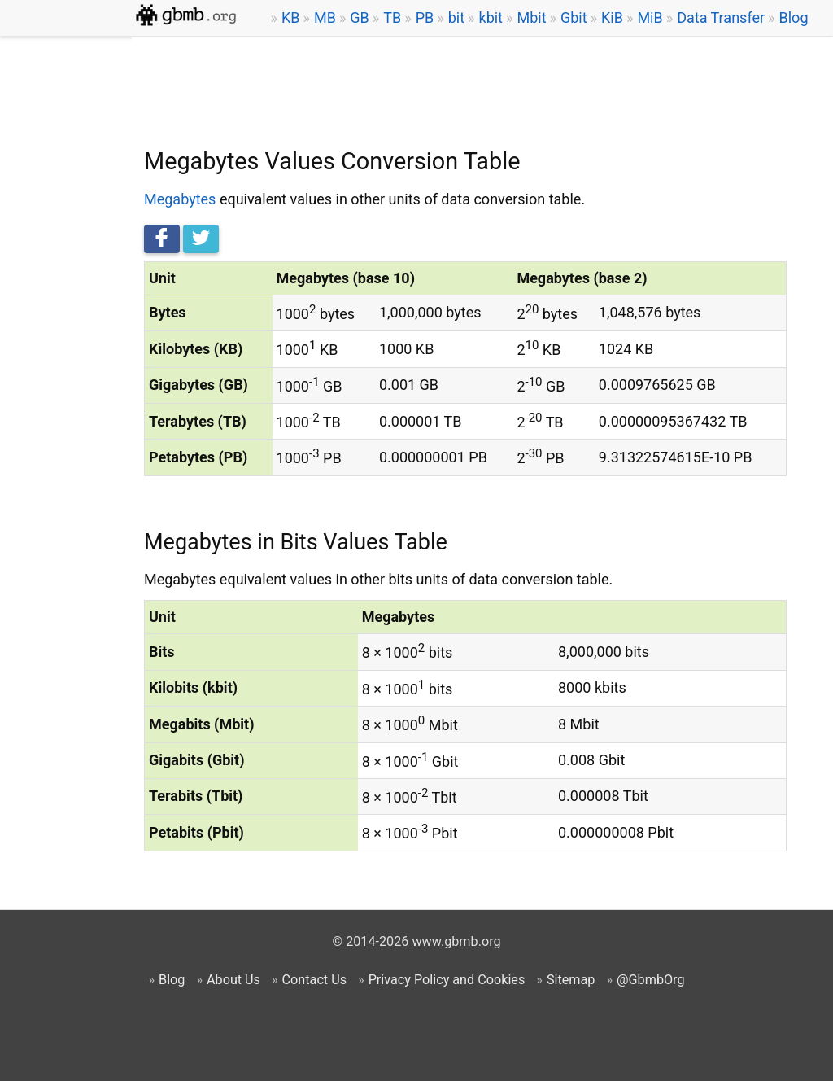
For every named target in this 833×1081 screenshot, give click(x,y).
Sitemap (571, 979)
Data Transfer (721, 17)
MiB (649, 17)
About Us (233, 979)
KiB (612, 17)
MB (325, 17)
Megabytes (180, 199)
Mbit (531, 17)
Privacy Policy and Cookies (447, 979)
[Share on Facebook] (162, 239)
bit (456, 17)
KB (290, 17)
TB (392, 17)
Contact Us (314, 979)
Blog (794, 17)
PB (425, 17)
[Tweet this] (201, 239)
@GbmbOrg (651, 979)
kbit (491, 17)
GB (359, 17)
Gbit (573, 17)
